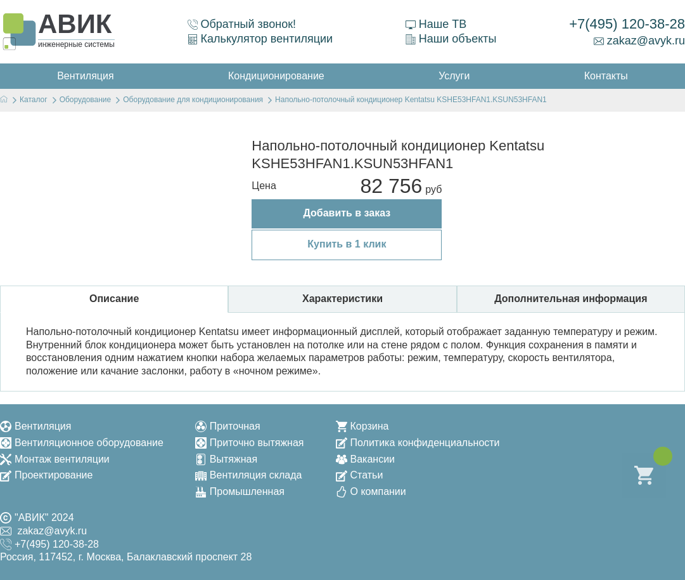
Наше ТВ (436, 24)
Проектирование (46, 475)
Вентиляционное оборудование (81, 442)
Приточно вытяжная (249, 442)
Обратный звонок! (242, 24)
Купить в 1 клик (346, 244)
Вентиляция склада (248, 475)
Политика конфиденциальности (418, 442)
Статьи (359, 475)
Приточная (227, 426)
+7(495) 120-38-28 (627, 24)
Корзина (362, 426)
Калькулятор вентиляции (260, 38)
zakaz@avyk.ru (639, 40)
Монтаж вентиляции (55, 459)
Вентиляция (35, 426)
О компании (371, 491)
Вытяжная (226, 459)
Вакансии (365, 459)
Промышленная (240, 491)
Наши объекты (451, 38)
